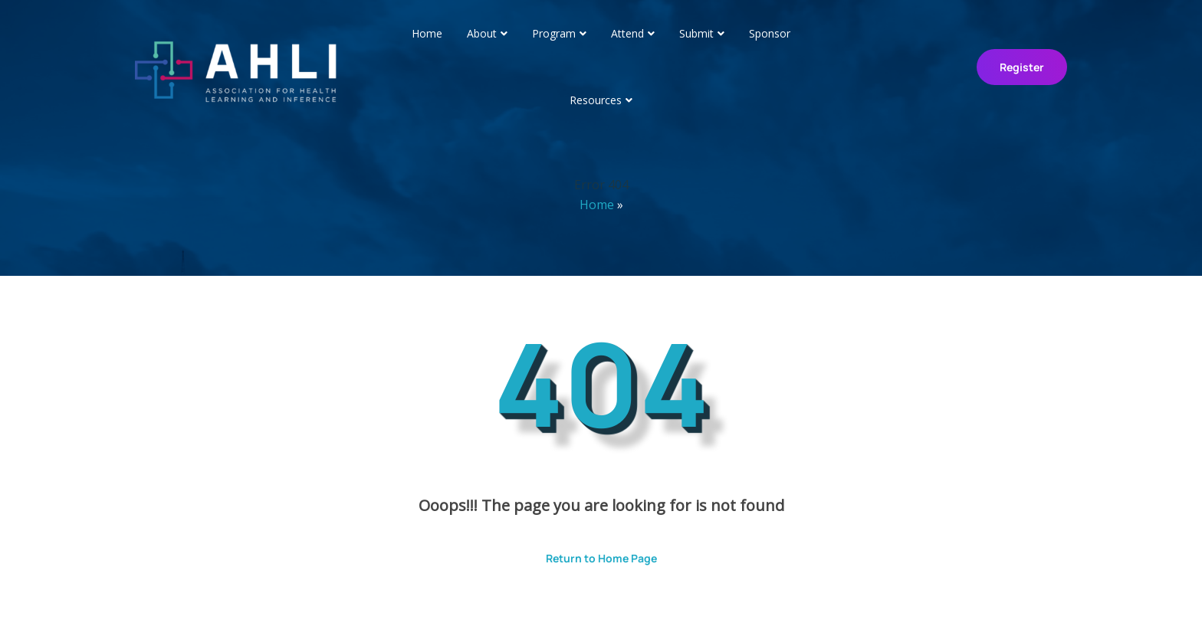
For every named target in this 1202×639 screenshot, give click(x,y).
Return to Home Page (590, 552)
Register (1022, 67)
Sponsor (769, 33)
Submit (696, 33)
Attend (627, 33)
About (482, 33)
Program (554, 33)
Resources (596, 100)
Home (427, 33)
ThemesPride (762, 606)
